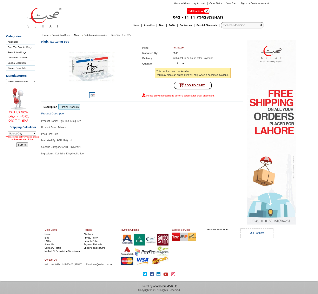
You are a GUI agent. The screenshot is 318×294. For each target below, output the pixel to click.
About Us (49, 244)
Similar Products (70, 107)
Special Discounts (17, 63)
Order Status (216, 3)
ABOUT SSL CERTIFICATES (217, 229)
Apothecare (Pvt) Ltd (165, 286)
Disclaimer (89, 234)
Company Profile (53, 248)
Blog (47, 237)
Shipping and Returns (94, 248)
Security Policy (91, 241)
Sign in (243, 3)
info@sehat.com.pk (102, 264)
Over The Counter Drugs (20, 47)
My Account (199, 3)
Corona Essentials (17, 68)
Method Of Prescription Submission (62, 251)
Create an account (260, 3)
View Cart (231, 3)
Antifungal (13, 42)
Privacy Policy (91, 237)
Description (50, 107)
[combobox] (21, 81)
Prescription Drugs (17, 52)
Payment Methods (93, 244)
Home (48, 234)
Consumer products (17, 57)
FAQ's (48, 241)
